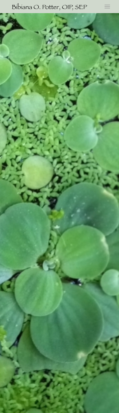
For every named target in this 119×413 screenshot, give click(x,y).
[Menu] (105, 6)
